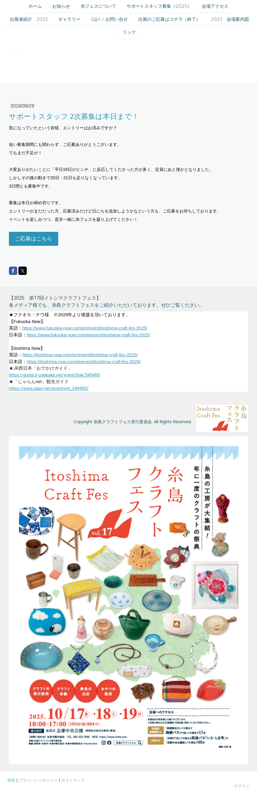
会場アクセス (215, 6)
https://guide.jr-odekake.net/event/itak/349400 (54, 375)
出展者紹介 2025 (29, 20)
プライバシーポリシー (38, 780)
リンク (129, 33)
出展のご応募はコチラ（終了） (169, 20)
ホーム (35, 6)
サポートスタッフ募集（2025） (159, 6)
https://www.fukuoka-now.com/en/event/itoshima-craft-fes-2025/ (84, 327)
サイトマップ (73, 780)
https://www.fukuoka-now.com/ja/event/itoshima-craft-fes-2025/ (88, 334)
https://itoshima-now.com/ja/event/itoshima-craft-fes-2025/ (84, 361)
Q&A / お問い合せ (109, 20)
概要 (11, 780)
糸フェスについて (98, 6)
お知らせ (61, 6)
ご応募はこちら (33, 239)
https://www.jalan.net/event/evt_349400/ (49, 388)
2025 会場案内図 (230, 20)
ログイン (242, 785)
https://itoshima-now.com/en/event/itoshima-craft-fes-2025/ (80, 354)
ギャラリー (69, 20)
